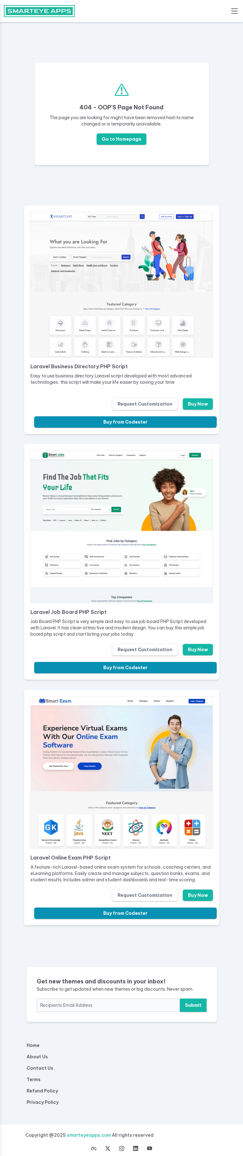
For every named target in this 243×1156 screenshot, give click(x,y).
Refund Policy (42, 1091)
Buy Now (198, 404)
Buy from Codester (125, 422)
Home (33, 1045)
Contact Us (40, 1068)
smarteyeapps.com (89, 1135)
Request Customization (145, 404)
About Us (37, 1057)
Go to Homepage (121, 139)
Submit (193, 1005)
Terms (34, 1079)
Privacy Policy (43, 1102)
